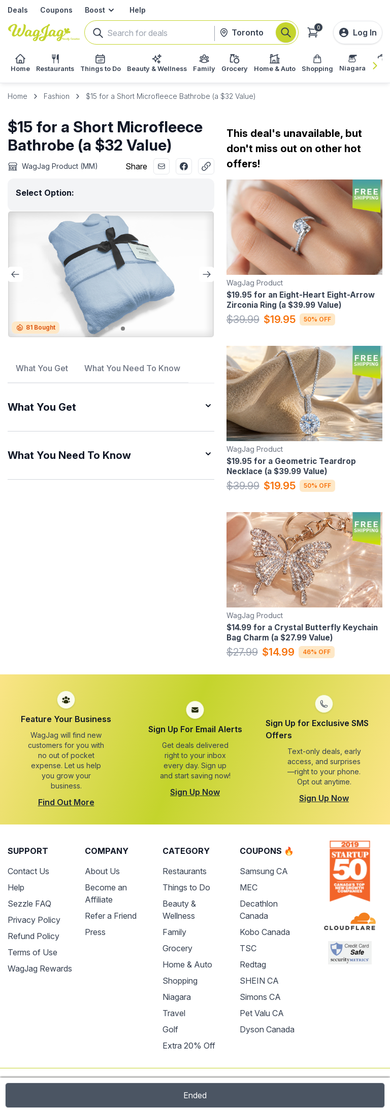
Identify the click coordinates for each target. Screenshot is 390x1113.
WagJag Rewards (40, 968)
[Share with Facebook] (184, 166)
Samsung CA (264, 871)
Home (17, 96)
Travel (173, 1013)
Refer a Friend (111, 916)
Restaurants (184, 871)
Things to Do (186, 887)
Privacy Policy (34, 920)
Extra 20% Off (188, 1045)
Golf (170, 1029)
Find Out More (66, 802)
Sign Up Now (195, 792)
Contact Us (28, 871)
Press (95, 932)
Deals (18, 10)
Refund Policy (33, 936)
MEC (248, 887)
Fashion (57, 96)
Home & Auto (187, 964)
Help (137, 10)
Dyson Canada (267, 1029)
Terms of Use (32, 952)
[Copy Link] (206, 166)
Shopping (180, 981)
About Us (102, 871)
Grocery (177, 948)
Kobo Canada (265, 932)
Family (174, 932)
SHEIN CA (259, 981)
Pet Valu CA (262, 1013)
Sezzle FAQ (29, 904)
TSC (248, 948)
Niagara (176, 997)
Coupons (56, 10)
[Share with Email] (161, 166)
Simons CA (260, 997)
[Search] (286, 32)
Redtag (253, 964)
